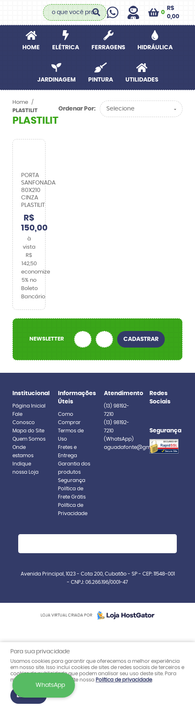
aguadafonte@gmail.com (136, 447)
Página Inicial (29, 405)
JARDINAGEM (56, 80)
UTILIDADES (141, 80)
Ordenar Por (76, 109)
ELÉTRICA (65, 47)
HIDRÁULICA (155, 47)
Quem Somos (29, 439)
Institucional (29, 393)
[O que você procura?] (96, 12)
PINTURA (100, 80)
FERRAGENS (108, 47)
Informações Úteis (74, 398)
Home (31, 47)
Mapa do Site (28, 430)
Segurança (71, 480)
